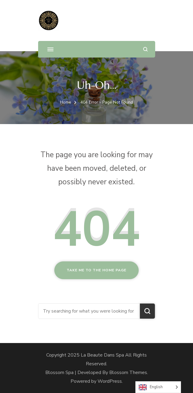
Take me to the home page (96, 270)
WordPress (110, 381)
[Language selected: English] (158, 387)
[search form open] (145, 49)
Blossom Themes (128, 372)
